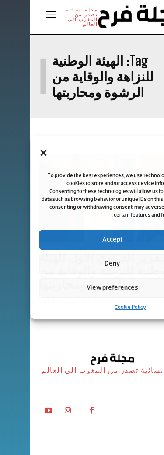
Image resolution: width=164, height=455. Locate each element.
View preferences (82, 288)
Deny (82, 264)
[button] (13, 152)
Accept (82, 240)
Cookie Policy (100, 307)
